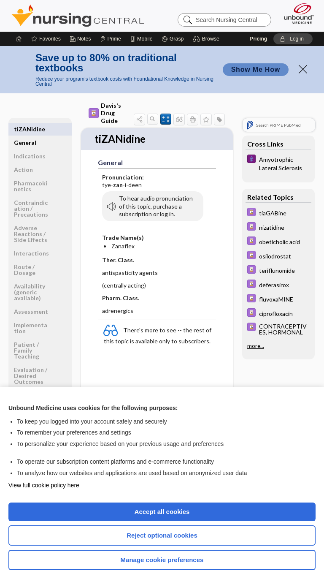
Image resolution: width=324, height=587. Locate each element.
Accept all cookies (162, 511)
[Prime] (110, 39)
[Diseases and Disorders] (278, 163)
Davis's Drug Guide (105, 113)
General (25, 129)
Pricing (258, 39)
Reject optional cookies (162, 535)
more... (255, 345)
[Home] (19, 39)
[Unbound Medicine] (296, 13)
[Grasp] (173, 39)
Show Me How (255, 69)
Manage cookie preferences (162, 559)
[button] (207, 39)
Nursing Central (77, 15)
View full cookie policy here (43, 485)
